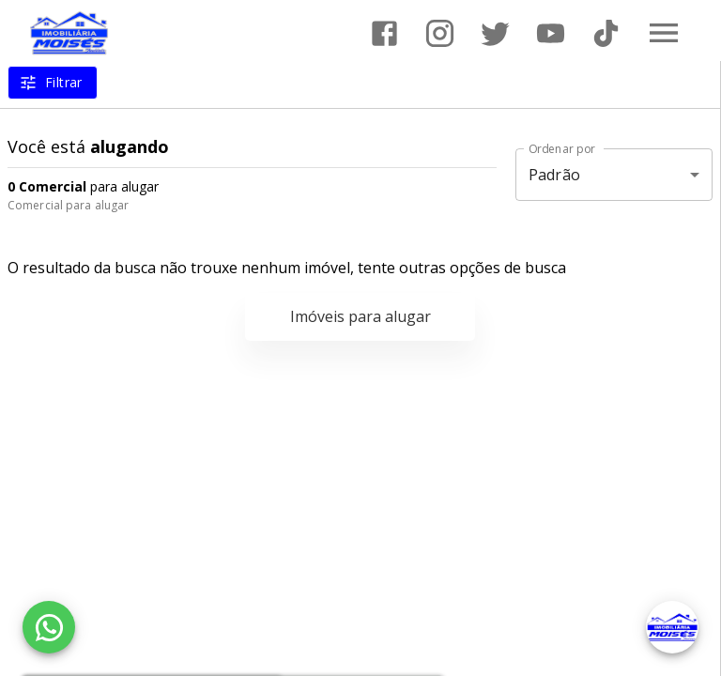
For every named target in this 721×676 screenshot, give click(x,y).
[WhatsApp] (49, 627)
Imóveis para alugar (360, 316)
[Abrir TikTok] (606, 33)
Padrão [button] (554, 174)
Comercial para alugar (68, 205)
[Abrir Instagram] (439, 33)
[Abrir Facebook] (384, 33)
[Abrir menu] (664, 33)
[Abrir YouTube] (550, 33)
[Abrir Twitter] (495, 33)
